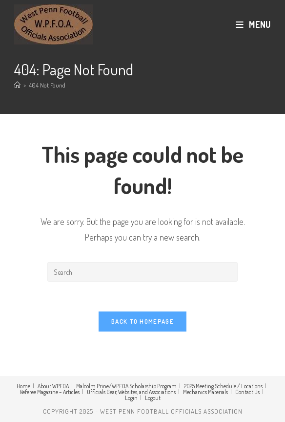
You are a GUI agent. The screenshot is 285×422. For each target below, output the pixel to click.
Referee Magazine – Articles (50, 392)
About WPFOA (53, 386)
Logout (153, 397)
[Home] (17, 85)
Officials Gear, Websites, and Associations (131, 392)
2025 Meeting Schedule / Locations (223, 386)
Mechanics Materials (205, 392)
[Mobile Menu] (253, 24)
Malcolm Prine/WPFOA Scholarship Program (126, 386)
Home (23, 386)
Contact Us (247, 392)
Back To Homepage (142, 321)
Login (131, 397)
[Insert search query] (142, 272)
